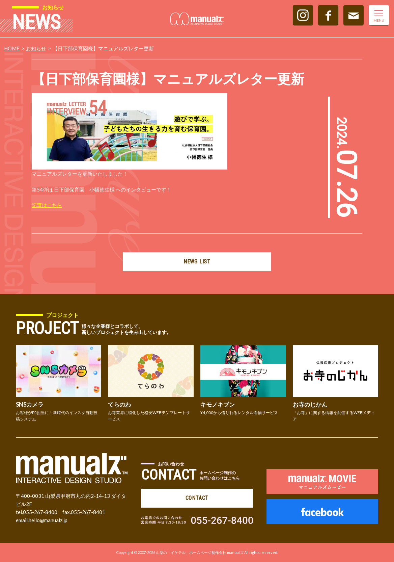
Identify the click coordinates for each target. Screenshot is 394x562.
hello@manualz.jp (48, 520)
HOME (12, 48)
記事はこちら (47, 205)
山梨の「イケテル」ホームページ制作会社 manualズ (200, 552)
